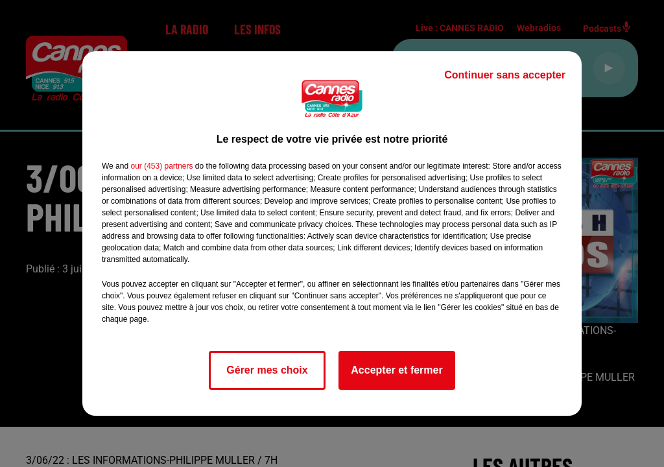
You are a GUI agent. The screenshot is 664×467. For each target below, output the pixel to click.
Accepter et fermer (396, 370)
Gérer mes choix (266, 370)
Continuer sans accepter (504, 74)
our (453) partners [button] (161, 166)
